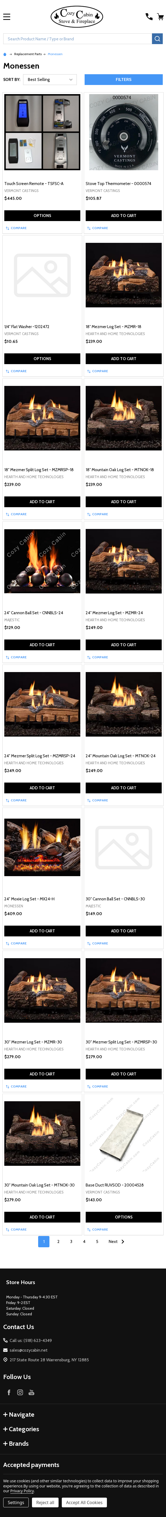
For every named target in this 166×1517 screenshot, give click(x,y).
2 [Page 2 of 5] (58, 1241)
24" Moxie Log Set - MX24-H (29, 899)
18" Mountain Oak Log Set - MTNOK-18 (120, 469)
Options (42, 215)
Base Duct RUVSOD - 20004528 (115, 1185)
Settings (16, 1502)
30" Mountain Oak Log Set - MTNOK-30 (39, 1185)
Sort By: (11, 79)
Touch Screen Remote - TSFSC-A (33, 183)
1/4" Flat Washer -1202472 (26, 326)
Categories (21, 1429)
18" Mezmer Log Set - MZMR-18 (113, 326)
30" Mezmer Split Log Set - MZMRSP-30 (121, 1042)
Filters (124, 79)
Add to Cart (123, 215)
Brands (16, 1443)
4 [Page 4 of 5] (84, 1241)
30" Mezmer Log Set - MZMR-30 (33, 1042)
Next (118, 1242)
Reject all (45, 1502)
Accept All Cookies (84, 1502)
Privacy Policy (22, 1490)
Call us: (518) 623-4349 (31, 1340)
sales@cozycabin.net (29, 1350)
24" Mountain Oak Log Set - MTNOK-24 (121, 756)
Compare (16, 228)
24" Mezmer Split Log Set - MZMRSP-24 (39, 756)
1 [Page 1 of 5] (44, 1241)
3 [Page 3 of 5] (71, 1241)
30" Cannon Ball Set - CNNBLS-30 (115, 899)
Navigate (18, 1414)
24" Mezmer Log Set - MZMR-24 (114, 612)
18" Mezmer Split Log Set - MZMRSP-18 (39, 469)
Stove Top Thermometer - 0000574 (118, 183)
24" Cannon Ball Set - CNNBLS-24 (33, 612)
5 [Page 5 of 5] (97, 1241)
